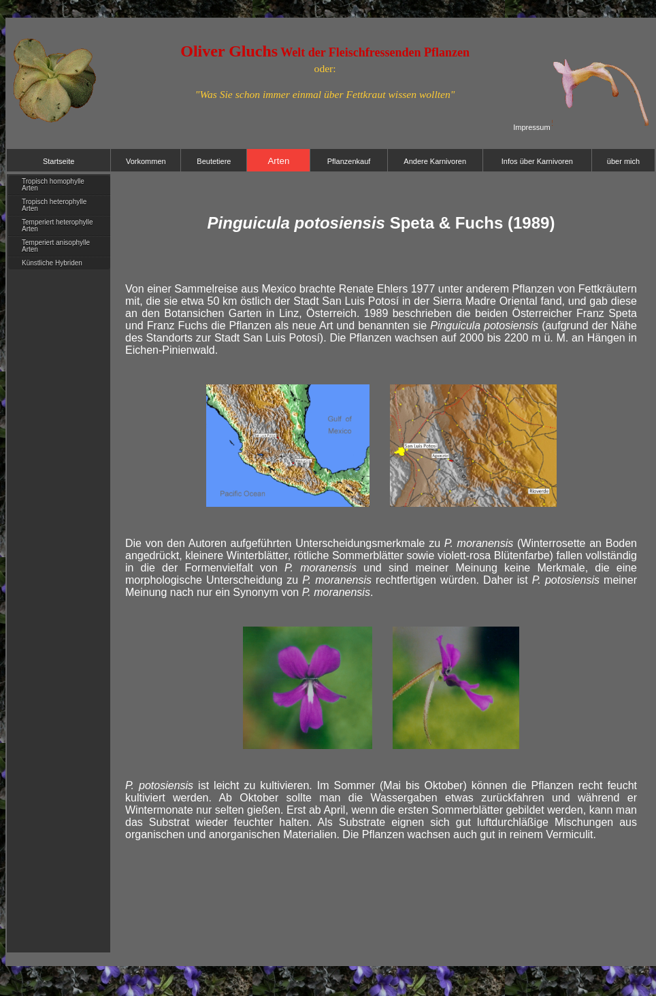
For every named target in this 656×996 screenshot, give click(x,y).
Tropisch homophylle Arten (53, 185)
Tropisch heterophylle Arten (54, 205)
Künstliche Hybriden (52, 263)
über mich (623, 161)
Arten (278, 161)
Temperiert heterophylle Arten (57, 225)
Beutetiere (214, 161)
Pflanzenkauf (349, 161)
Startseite (58, 161)
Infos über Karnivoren (537, 161)
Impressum (531, 127)
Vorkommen (146, 161)
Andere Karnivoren (435, 161)
